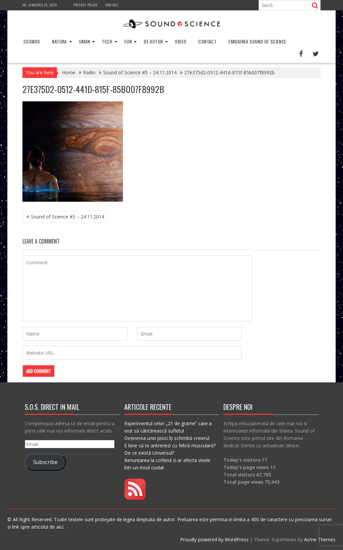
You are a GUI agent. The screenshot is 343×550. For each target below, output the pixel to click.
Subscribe (45, 462)
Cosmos (31, 41)
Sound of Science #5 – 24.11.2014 (67, 216)
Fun (128, 41)
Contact (112, 4)
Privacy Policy (85, 4)
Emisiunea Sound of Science (257, 41)
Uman (84, 41)
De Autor (153, 41)
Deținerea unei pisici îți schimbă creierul (166, 438)
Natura (59, 41)
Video (180, 41)
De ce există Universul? (149, 453)
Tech (107, 41)
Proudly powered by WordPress (214, 539)
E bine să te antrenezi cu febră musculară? (170, 445)
